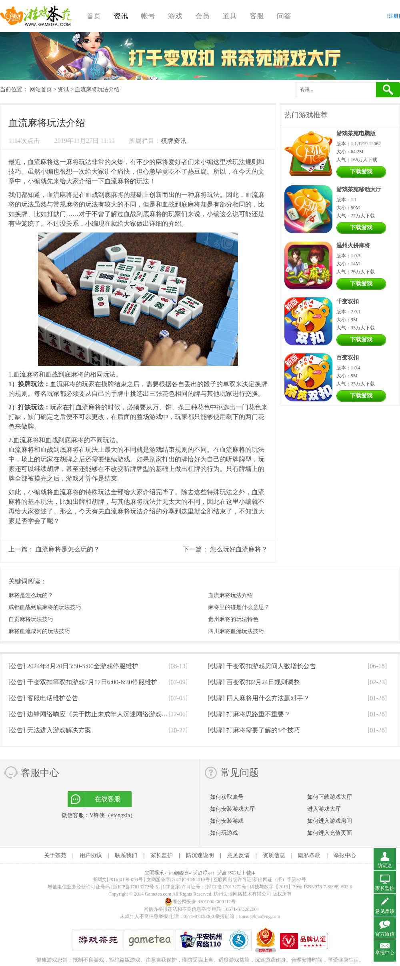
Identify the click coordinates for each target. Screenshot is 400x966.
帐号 (148, 16)
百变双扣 (347, 358)
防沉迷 (385, 865)
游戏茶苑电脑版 (356, 133)
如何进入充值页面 (329, 833)
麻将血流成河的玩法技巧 (39, 631)
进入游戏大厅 (324, 809)
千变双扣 (347, 302)
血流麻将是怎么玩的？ (68, 549)
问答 (284, 16)
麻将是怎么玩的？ (30, 595)
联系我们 (126, 855)
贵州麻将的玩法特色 (233, 619)
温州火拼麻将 (353, 246)
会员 (202, 16)
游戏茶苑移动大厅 (358, 189)
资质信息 (274, 855)
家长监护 (161, 855)
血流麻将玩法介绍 (230, 595)
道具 (229, 16)
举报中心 (345, 855)
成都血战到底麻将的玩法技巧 (44, 607)
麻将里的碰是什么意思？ (239, 607)
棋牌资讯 (173, 140)
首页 (93, 16)
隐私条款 (309, 855)
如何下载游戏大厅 (329, 797)
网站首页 (41, 89)
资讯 (121, 16)
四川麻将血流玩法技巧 (236, 631)
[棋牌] (262, 666)
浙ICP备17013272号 (225, 887)
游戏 (175, 16)
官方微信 (384, 934)
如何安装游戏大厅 (232, 809)
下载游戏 (361, 171)
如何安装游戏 (227, 821)
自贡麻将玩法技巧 (30, 619)
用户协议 (91, 855)
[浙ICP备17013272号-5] (135, 887)
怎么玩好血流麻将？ (239, 549)
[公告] (73, 666)
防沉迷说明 (200, 855)
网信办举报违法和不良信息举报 (177, 909)
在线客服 (107, 799)
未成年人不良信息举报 (144, 916)
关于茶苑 (55, 855)
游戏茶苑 (36, 16)
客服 (257, 16)
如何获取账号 (227, 797)
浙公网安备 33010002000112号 (200, 902)
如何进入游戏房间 (329, 821)
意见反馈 (238, 855)
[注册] (393, 16)
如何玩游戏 (224, 833)
